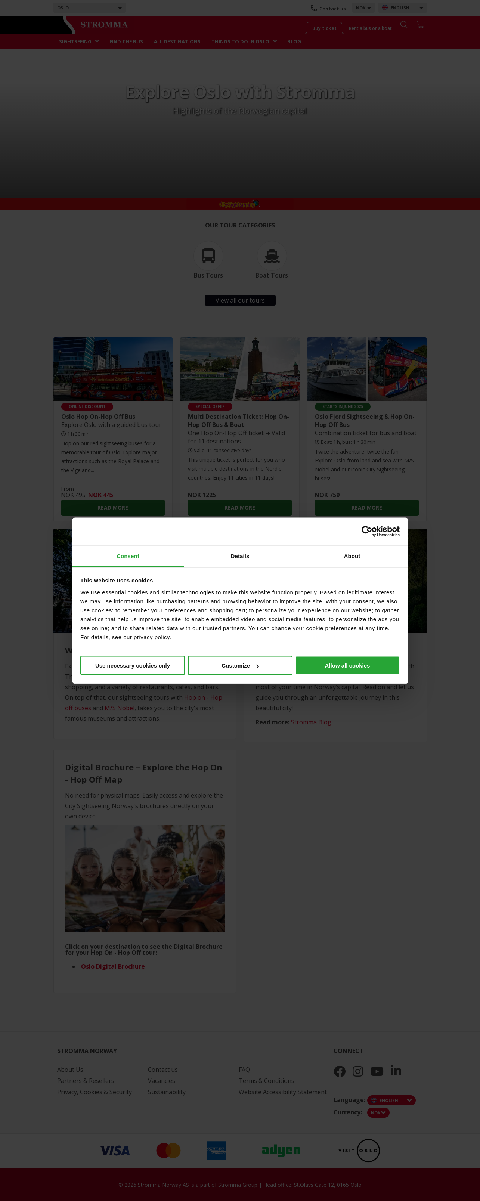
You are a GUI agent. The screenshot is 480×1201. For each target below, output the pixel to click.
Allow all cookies (347, 665)
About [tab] (352, 555)
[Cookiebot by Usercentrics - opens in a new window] (367, 531)
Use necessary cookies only (132, 665)
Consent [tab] (128, 555)
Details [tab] (240, 555)
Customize (240, 665)
